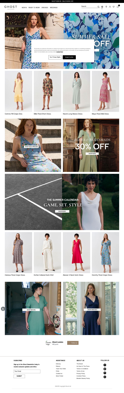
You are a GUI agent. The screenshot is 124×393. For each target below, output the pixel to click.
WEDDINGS (53, 7)
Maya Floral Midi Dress (100, 114)
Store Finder (59, 376)
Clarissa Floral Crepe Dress (15, 275)
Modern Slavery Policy (83, 378)
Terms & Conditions (82, 368)
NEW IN (24, 7)
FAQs (57, 371)
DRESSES (45, 7)
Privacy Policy (81, 373)
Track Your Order (61, 368)
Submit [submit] (19, 376)
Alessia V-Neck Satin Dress (73, 275)
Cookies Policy (81, 376)
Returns (58, 366)
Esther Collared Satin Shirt (44, 275)
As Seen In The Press (83, 366)
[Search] (90, 7)
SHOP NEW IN (56, 1)
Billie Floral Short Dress (42, 114)
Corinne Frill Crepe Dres (13, 114)
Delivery (58, 364)
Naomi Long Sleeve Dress (72, 114)
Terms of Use (80, 371)
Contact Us (59, 373)
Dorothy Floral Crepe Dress (102, 275)
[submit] (98, 7)
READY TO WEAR (34, 7)
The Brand (80, 364)
